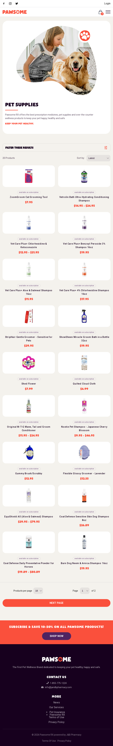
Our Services (56, 707)
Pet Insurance (57, 712)
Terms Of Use (49, 741)
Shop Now (56, 636)
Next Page (56, 602)
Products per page (22, 591)
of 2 (93, 590)
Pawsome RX (57, 714)
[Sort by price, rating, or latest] (98, 158)
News (56, 702)
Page (75, 590)
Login (107, 3)
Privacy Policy (56, 722)
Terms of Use (56, 717)
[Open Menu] (106, 12)
